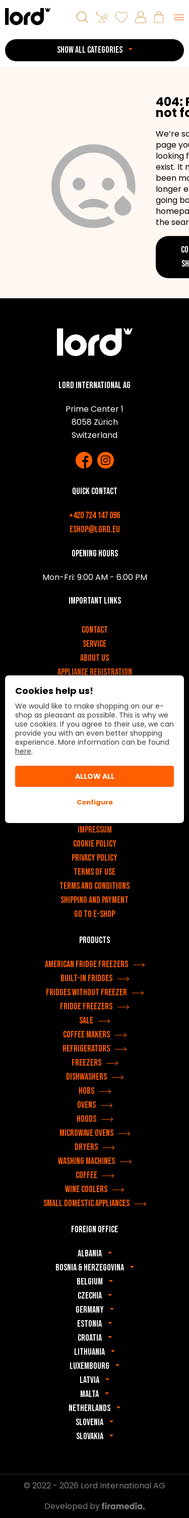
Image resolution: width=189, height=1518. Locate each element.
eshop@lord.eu (95, 529)
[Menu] (179, 17)
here (23, 751)
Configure (95, 802)
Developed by (94, 1506)
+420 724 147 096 (94, 515)
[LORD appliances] (27, 16)
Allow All (94, 776)
